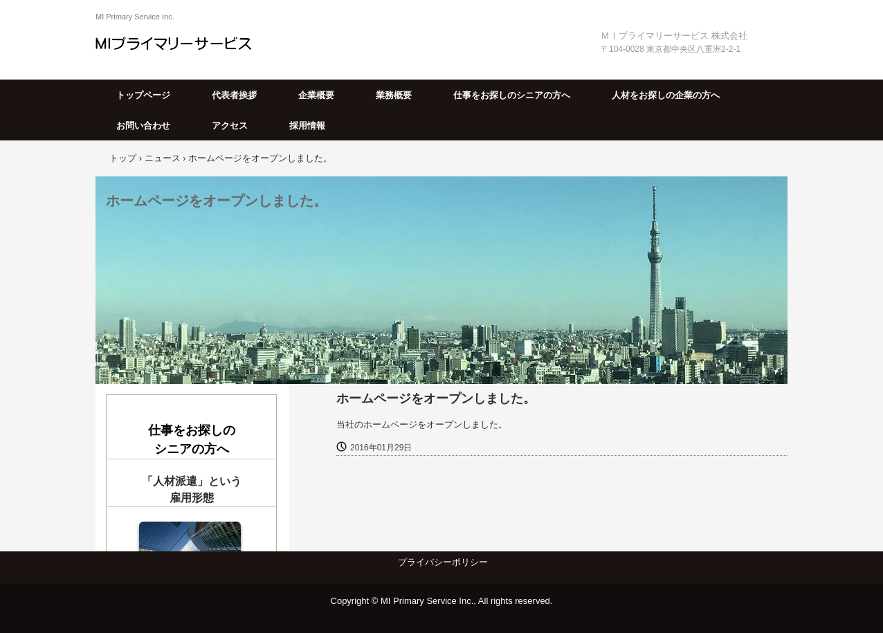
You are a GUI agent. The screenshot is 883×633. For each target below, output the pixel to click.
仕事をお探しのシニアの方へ (511, 95)
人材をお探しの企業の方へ (666, 95)
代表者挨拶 (234, 95)
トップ (122, 158)
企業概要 (316, 95)
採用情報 (307, 125)
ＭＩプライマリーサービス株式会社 (183, 43)
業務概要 (394, 95)
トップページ (143, 95)
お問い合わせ (143, 125)
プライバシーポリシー (443, 562)
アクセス (230, 125)
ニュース (163, 158)
